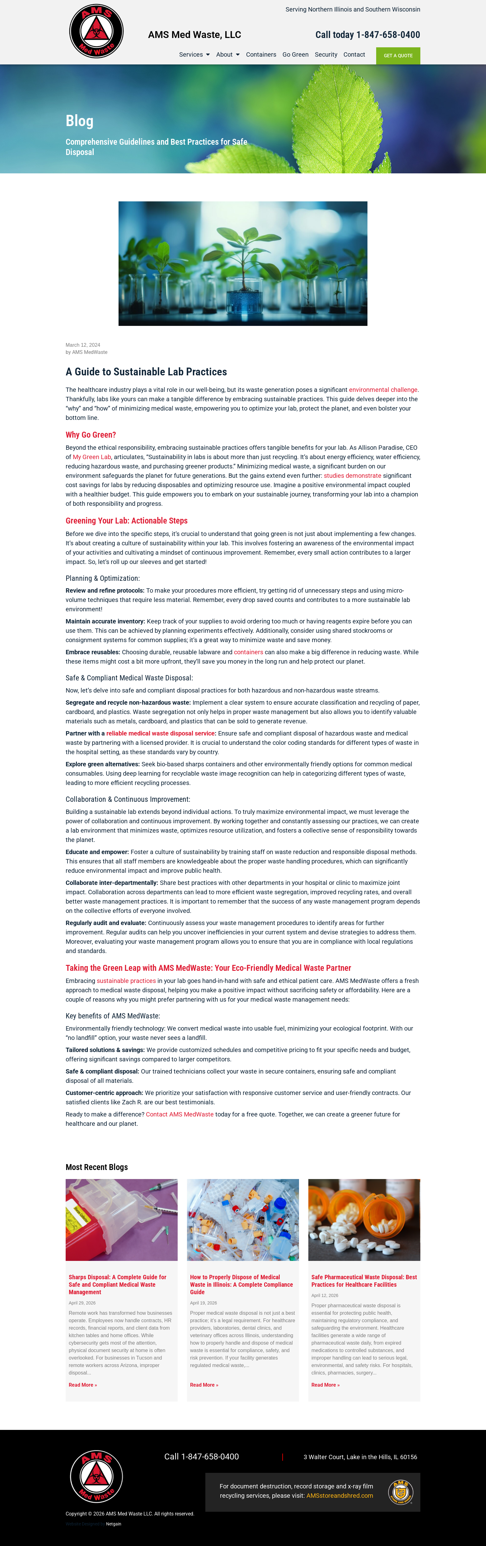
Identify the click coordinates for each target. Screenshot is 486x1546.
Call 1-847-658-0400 (201, 1457)
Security (326, 54)
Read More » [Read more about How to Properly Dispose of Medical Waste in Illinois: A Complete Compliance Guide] (204, 1385)
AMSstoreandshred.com (339, 1495)
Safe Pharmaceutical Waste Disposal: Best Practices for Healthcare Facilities (364, 1280)
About (228, 54)
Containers (261, 54)
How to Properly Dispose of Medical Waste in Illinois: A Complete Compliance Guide (241, 1284)
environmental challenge (383, 389)
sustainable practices (126, 980)
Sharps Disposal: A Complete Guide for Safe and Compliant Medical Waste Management (117, 1284)
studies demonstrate (352, 475)
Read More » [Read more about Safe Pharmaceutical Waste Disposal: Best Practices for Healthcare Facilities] (325, 1385)
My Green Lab (92, 457)
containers (248, 652)
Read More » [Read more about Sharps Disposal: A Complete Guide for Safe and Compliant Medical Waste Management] (83, 1385)
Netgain (113, 1523)
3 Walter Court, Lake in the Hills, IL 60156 (360, 1457)
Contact (354, 54)
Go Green (296, 54)
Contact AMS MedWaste (180, 1114)
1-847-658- (378, 34)
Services (194, 54)
